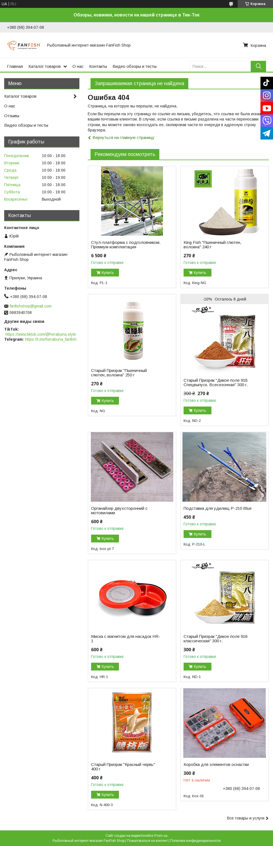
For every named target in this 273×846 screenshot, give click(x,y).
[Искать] (258, 66)
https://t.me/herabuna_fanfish (51, 339)
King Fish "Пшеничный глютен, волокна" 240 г (212, 244)
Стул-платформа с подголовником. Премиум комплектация (125, 244)
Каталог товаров (44, 66)
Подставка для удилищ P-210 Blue (218, 508)
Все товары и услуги (245, 818)
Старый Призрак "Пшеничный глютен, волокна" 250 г (119, 372)
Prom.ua (160, 836)
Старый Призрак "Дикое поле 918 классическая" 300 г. (215, 638)
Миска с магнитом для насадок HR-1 (125, 638)
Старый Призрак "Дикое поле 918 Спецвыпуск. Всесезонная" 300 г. (216, 382)
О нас (78, 66)
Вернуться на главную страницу (123, 137)
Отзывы (11, 115)
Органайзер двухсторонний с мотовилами (119, 510)
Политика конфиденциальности (195, 841)
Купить (108, 272)
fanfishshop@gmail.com (31, 306)
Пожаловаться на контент (147, 841)
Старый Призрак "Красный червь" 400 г (123, 766)
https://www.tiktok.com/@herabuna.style (41, 334)
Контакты (98, 66)
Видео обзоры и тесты (135, 66)
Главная (15, 66)
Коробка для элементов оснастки (216, 764)
